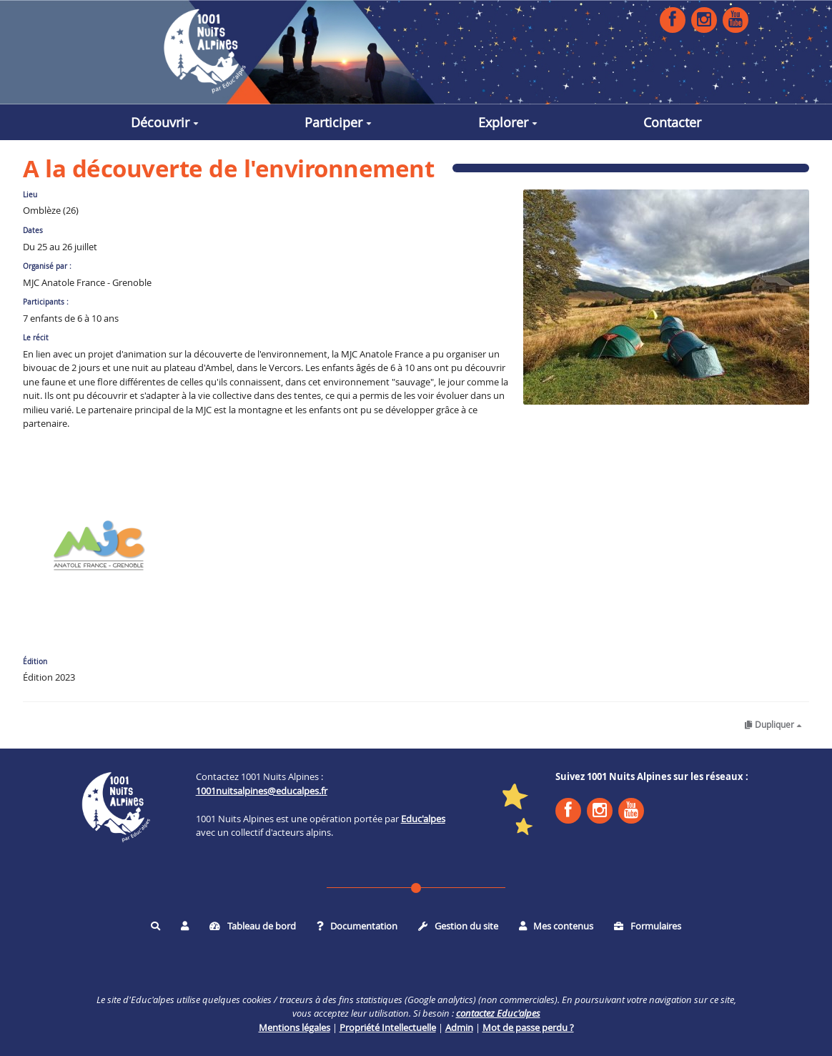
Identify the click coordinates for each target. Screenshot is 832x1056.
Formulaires (647, 925)
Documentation (357, 925)
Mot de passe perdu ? (528, 1027)
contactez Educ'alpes (498, 1013)
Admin (459, 1027)
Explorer (508, 122)
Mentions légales (294, 1027)
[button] (185, 925)
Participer (338, 122)
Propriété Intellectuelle (388, 1027)
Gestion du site (458, 925)
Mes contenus (556, 925)
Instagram (704, 19)
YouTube (735, 19)
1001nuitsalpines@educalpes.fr (261, 790)
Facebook (672, 19)
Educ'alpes (423, 818)
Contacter (672, 122)
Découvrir (165, 122)
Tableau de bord (252, 925)
